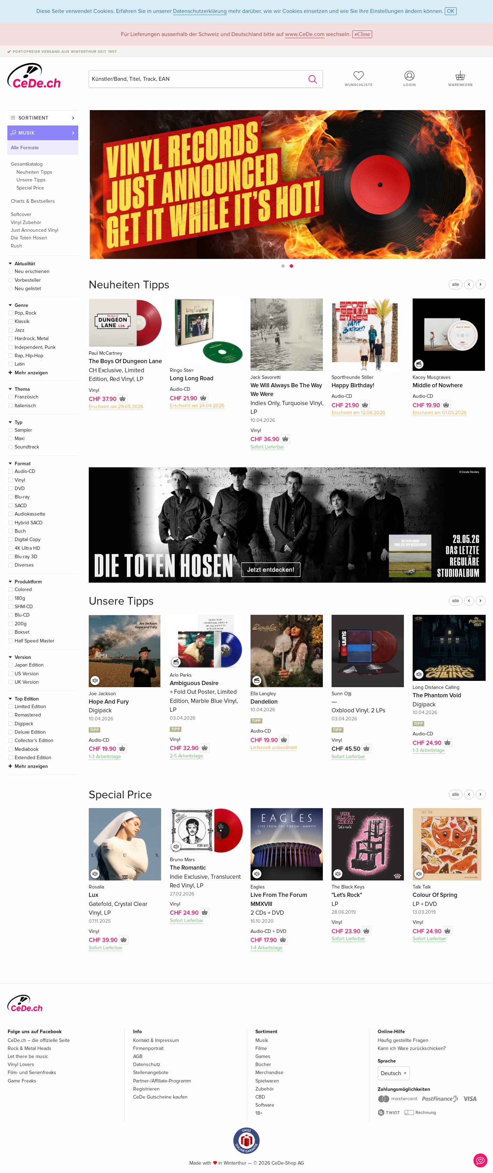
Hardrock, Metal (32, 338)
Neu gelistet (28, 289)
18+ (258, 1113)
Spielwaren (267, 1081)
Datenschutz (146, 1064)
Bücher (263, 1064)
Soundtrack (27, 447)
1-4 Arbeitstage (267, 948)
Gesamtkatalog (27, 164)
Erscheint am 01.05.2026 (439, 413)
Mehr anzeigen (31, 373)
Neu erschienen (32, 271)
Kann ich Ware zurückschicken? (411, 1048)
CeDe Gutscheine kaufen (160, 1097)
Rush (16, 246)
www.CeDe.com (305, 34)
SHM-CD (24, 607)
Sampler (23, 430)
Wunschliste (358, 78)
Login (409, 78)
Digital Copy (28, 539)
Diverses (24, 565)
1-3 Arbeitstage (105, 757)
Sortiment (34, 118)
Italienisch (25, 406)
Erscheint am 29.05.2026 (116, 407)
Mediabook (26, 749)
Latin (20, 364)
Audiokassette (30, 514)
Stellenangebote (150, 1072)
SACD (21, 506)
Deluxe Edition (30, 732)
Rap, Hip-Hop (29, 356)
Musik (27, 133)
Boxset (22, 632)
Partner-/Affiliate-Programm (162, 1081)
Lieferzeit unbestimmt (274, 747)
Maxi (19, 438)
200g (21, 624)
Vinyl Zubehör (26, 222)
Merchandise (269, 1072)
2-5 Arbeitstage (186, 756)
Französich (26, 397)
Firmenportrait (148, 1048)
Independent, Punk (35, 347)
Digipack (24, 724)
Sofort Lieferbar (267, 447)
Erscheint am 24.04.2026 (197, 406)
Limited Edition (30, 707)
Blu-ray (22, 497)
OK (451, 11)
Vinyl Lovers (21, 1064)
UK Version (27, 682)
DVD (20, 488)
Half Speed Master (35, 641)
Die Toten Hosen (29, 238)
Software (264, 1105)
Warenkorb (460, 78)
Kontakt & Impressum (156, 1040)
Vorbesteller (28, 280)
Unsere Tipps (31, 180)
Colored (23, 589)
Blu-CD (22, 615)
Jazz (19, 330)
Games (262, 1056)
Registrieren (146, 1089)
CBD (260, 1097)
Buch (20, 531)
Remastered (28, 715)
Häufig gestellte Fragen (403, 1040)
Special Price (30, 188)
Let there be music (28, 1056)
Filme (261, 1048)
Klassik (22, 321)
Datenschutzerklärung (200, 11)
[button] (283, 265)
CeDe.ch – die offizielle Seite (39, 1040)
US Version (27, 674)
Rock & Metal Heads (29, 1048)
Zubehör (264, 1089)
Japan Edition (29, 665)
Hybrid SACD (29, 523)
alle (455, 284)
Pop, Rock (25, 313)
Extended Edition (33, 758)
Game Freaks (22, 1081)
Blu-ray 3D (26, 557)
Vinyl (20, 480)
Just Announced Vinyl (34, 230)
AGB (138, 1056)
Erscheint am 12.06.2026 (358, 413)
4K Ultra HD (27, 548)
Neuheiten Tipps (34, 172)
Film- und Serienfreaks (32, 1072)
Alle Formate (25, 148)
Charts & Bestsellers (33, 201)
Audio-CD (25, 471)
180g (20, 598)
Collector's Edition (34, 740)
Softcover (21, 214)
